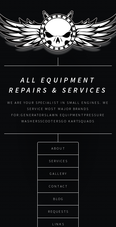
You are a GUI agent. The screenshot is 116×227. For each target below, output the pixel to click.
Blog (58, 198)
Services (58, 160)
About (58, 148)
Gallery (58, 173)
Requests (58, 211)
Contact (58, 186)
